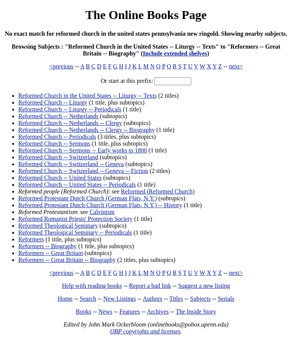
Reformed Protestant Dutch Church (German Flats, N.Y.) (87, 198)
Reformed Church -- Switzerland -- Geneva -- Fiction (83, 171)
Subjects (200, 298)
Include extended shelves (175, 53)
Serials (226, 298)
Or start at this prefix (126, 81)
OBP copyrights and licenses (145, 331)
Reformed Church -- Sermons (54, 143)
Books (83, 311)
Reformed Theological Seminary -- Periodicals (75, 232)
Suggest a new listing (204, 285)
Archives (158, 311)
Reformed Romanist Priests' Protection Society (75, 219)
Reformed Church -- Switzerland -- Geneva (71, 164)
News (105, 311)
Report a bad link (150, 285)
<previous (61, 66)
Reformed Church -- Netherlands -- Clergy (70, 123)
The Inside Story (196, 311)
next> (236, 66)
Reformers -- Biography (47, 246)
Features (129, 311)
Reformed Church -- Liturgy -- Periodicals (69, 109)
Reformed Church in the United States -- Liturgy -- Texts (87, 95)
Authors (152, 298)
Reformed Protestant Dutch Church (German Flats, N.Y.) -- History (100, 205)
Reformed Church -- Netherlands (58, 116)
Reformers (31, 239)
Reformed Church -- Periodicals (57, 136)
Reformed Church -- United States (60, 177)
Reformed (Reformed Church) (158, 191)
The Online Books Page (145, 15)
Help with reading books (92, 285)
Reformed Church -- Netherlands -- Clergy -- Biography (86, 130)
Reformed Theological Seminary (58, 225)
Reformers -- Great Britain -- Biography (67, 260)
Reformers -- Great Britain (50, 253)
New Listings (119, 298)
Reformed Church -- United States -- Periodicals (77, 184)
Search (88, 298)
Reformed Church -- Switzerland (58, 157)
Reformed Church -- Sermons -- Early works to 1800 (82, 150)
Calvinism (101, 212)
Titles (176, 298)
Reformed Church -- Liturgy (52, 102)
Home (65, 298)
